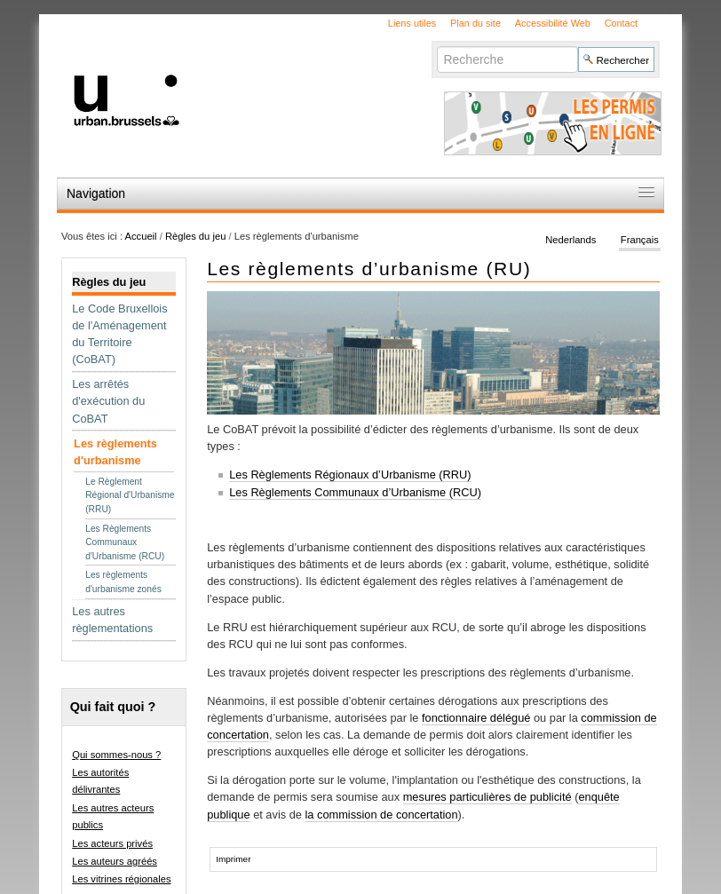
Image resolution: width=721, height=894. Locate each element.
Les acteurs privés (112, 843)
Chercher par (436, 45)
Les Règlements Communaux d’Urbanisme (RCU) (355, 492)
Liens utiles (412, 23)
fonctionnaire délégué (476, 717)
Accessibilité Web (552, 23)
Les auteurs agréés (114, 861)
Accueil (141, 236)
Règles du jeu (195, 236)
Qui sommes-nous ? (116, 754)
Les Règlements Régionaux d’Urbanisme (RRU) (350, 474)
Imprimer (233, 859)
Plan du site (475, 23)
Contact (621, 23)
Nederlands (570, 239)
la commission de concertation (381, 814)
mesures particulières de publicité (487, 796)
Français (640, 239)
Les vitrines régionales (121, 879)
